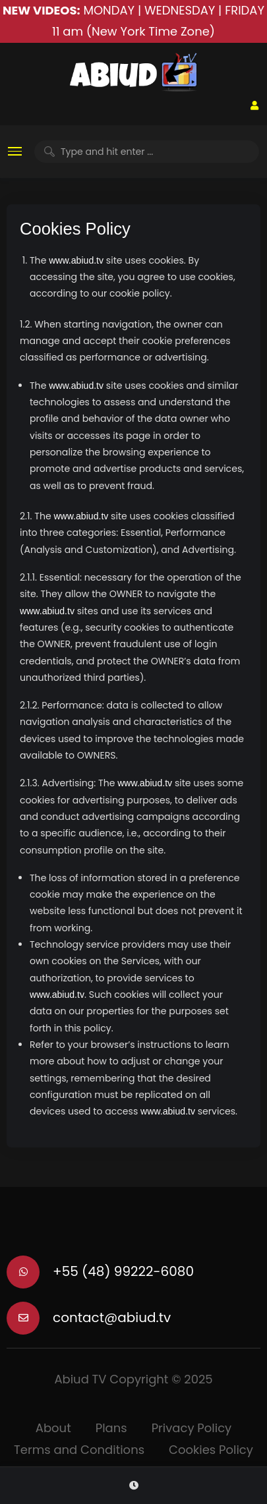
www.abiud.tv (76, 260)
